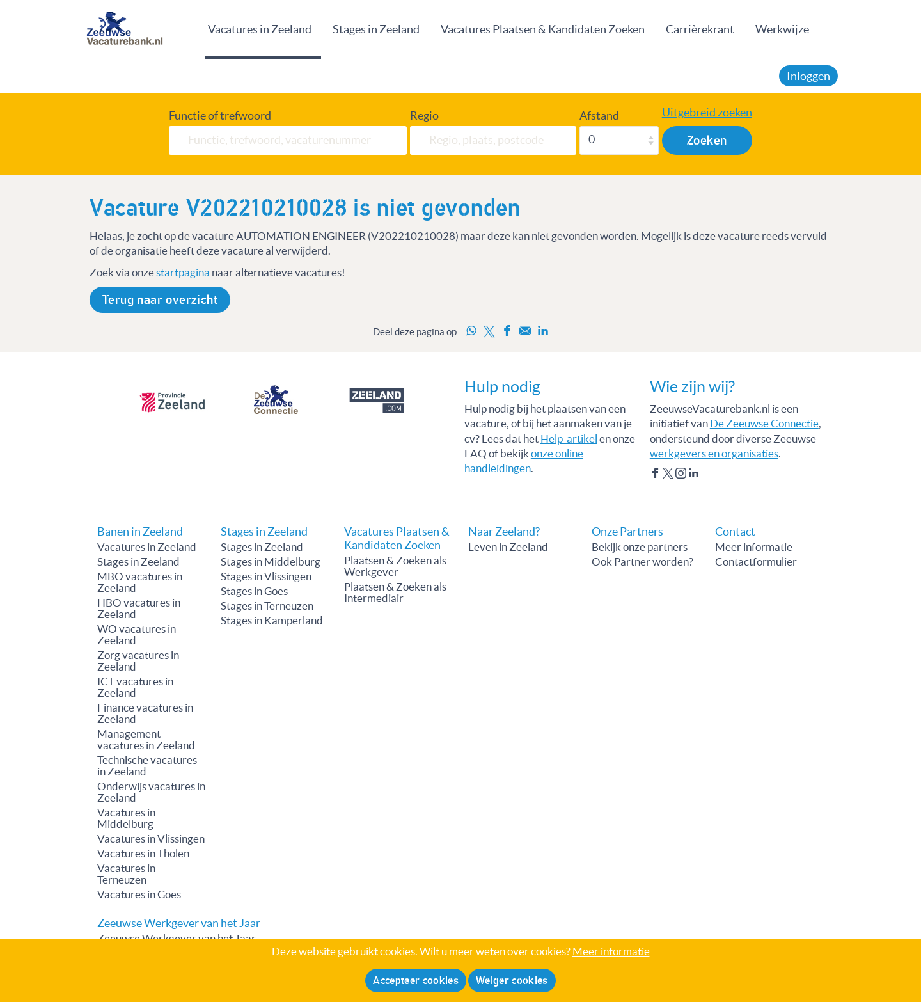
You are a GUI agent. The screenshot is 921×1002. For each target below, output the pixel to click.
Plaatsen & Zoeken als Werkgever (395, 566)
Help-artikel (568, 439)
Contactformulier (756, 562)
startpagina (183, 272)
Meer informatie (753, 547)
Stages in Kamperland (272, 620)
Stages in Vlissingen (266, 576)
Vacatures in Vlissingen (151, 839)
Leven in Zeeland (508, 547)
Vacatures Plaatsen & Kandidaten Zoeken (543, 29)
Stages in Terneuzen (267, 606)
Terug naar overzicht (159, 300)
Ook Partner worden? (642, 562)
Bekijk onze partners (640, 547)
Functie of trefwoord (220, 115)
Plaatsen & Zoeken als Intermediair (395, 592)
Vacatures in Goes (139, 894)
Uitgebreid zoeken (707, 112)
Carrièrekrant (700, 29)
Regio (424, 115)
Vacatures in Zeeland (259, 29)
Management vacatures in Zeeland (146, 739)
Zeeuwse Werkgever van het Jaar (176, 938)
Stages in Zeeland (376, 29)
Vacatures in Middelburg (126, 818)
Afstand (599, 115)
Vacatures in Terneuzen (126, 874)
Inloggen (808, 76)
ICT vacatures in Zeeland (135, 687)
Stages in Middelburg (270, 562)
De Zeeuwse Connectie (764, 423)
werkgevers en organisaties (714, 453)
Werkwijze (782, 29)
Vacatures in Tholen (143, 853)
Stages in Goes (254, 591)
